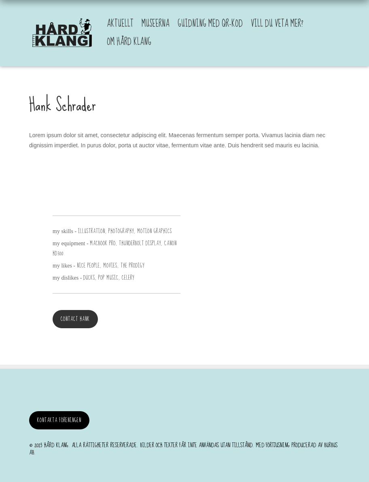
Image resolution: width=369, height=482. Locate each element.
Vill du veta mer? (277, 24)
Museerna (156, 24)
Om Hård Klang (129, 42)
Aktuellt (120, 24)
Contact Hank (75, 319)
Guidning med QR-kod (210, 24)
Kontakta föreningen (59, 420)
